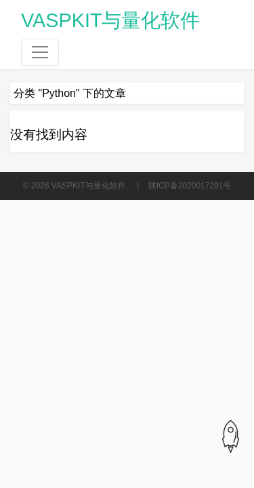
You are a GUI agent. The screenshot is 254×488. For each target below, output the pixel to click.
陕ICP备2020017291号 (190, 185)
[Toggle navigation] (40, 52)
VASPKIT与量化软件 (110, 20)
